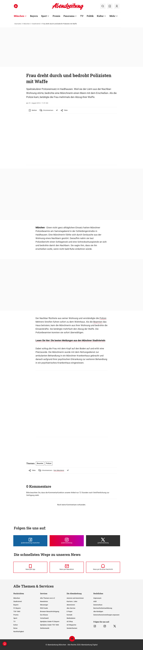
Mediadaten (71, 618)
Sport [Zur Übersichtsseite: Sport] (44, 15)
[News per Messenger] (30, 567)
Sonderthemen (72, 628)
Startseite (17, 24)
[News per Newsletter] (67, 567)
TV (14, 621)
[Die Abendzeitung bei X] (103, 540)
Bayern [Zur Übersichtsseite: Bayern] (34, 15)
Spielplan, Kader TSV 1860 (49, 625)
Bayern (15, 605)
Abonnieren (71, 605)
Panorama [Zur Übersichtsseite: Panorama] (68, 15)
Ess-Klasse (44, 615)
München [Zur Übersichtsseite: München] (19, 15)
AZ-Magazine (71, 625)
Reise (15, 628)
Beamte (40, 463)
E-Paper (69, 611)
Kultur (15, 625)
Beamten (97, 321)
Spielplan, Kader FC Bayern (49, 621)
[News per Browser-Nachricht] (103, 567)
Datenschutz (97, 605)
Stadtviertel (36, 24)
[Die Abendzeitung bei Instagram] (67, 540)
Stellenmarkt (44, 628)
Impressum (97, 598)
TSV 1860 (16, 611)
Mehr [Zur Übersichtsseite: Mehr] (112, 15)
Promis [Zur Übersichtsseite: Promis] (56, 15)
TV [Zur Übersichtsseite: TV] (81, 15)
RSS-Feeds (44, 608)
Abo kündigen (98, 611)
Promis (15, 615)
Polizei (103, 318)
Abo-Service (71, 608)
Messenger (44, 605)
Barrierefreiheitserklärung (102, 608)
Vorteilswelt (44, 618)
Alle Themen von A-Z (47, 598)
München (26, 24)
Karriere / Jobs (72, 601)
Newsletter (44, 601)
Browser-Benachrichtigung (49, 611)
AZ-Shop (70, 621)
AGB (95, 601)
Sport (15, 618)
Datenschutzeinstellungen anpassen (106, 615)
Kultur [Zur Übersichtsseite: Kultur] (100, 15)
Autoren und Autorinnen (75, 598)
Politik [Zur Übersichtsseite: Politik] (90, 15)
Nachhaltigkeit (18, 631)
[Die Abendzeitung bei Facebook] (30, 540)
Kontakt (69, 615)
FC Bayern (17, 608)
